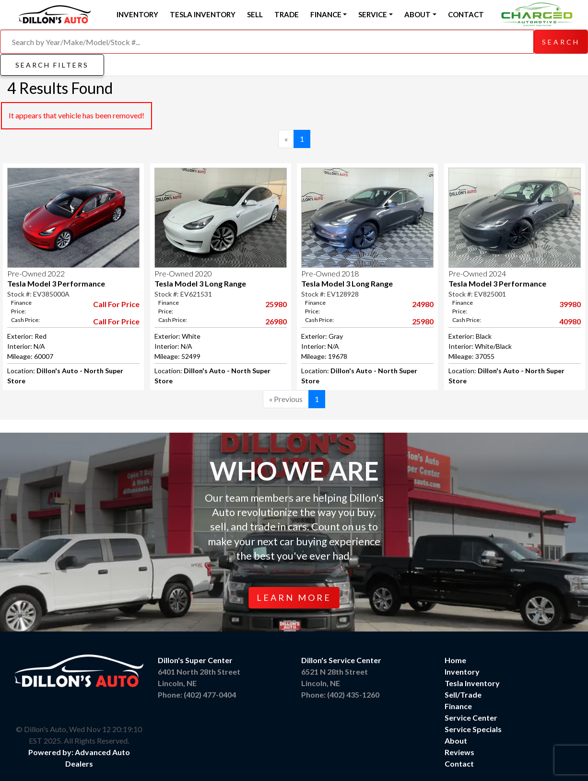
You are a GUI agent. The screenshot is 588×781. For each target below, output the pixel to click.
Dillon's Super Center (195, 660)
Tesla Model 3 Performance (56, 283)
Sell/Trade (463, 694)
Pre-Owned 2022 (36, 273)
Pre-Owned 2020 (183, 273)
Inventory (137, 14)
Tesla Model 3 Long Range (200, 283)
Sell (255, 14)
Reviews (459, 752)
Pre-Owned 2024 (477, 273)
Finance (458, 706)
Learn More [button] (294, 597)
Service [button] (372, 14)
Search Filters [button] (52, 65)
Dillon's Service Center (341, 660)
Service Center (471, 717)
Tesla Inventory (202, 14)
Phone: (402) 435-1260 (340, 694)
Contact (466, 14)
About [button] (417, 14)
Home (455, 660)
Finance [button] (325, 14)
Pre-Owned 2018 (330, 273)
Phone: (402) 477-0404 (197, 694)
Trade (286, 14)
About (456, 740)
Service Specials (473, 729)
